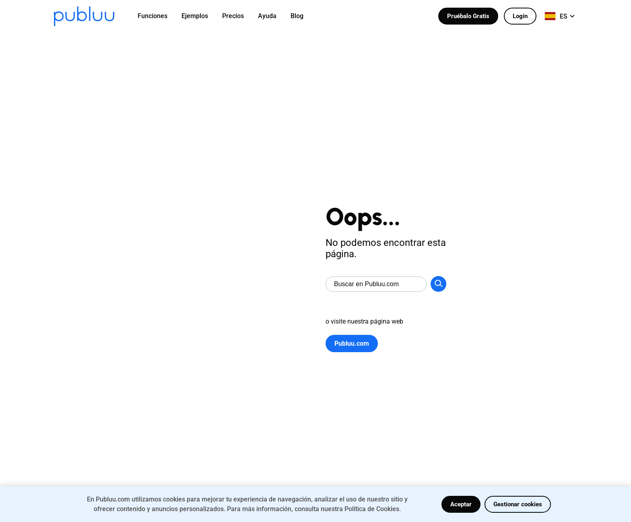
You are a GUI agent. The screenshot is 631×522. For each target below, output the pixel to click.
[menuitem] (157, 16)
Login (520, 16)
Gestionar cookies (517, 504)
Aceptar (461, 504)
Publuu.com (351, 343)
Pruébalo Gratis (468, 16)
